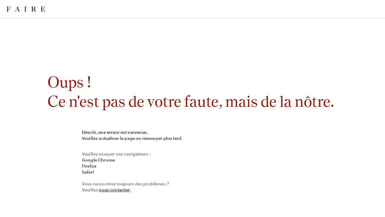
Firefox (89, 165)
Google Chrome (98, 159)
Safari (88, 172)
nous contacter (114, 189)
